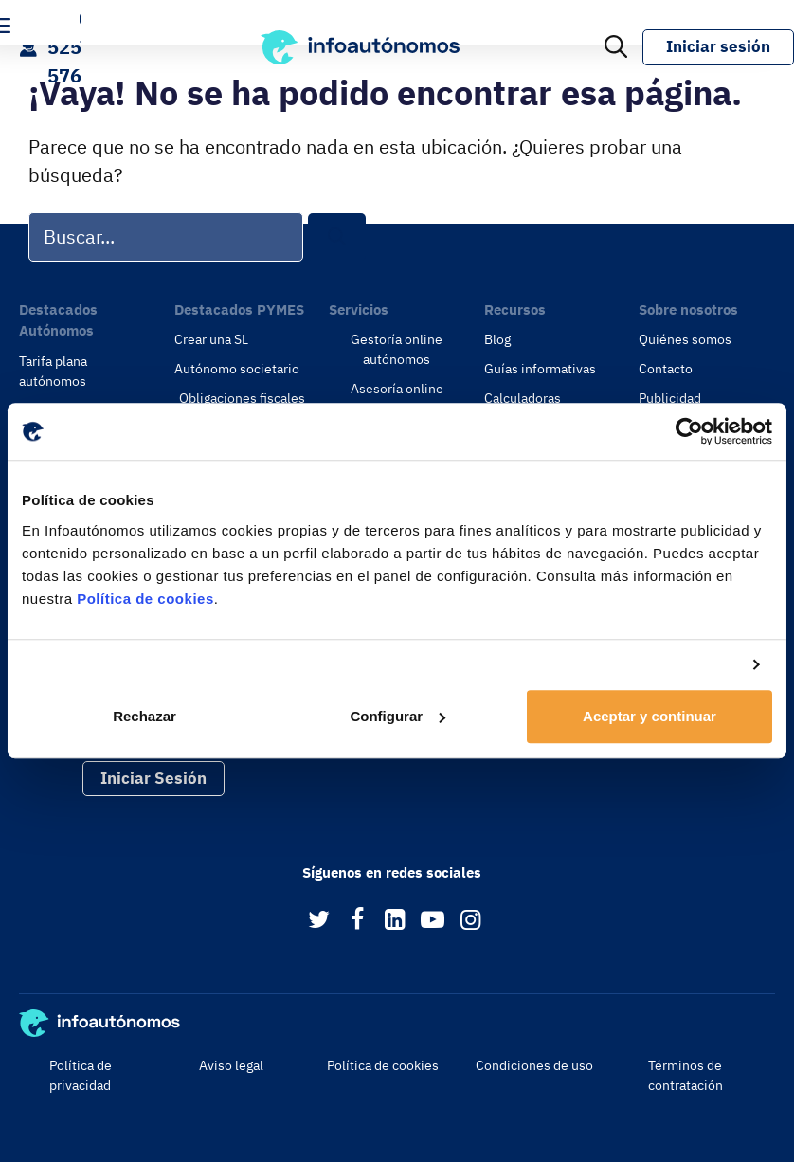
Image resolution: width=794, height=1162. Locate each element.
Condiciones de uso (534, 1065)
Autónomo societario (236, 368)
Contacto (666, 368)
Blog (497, 339)
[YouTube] (432, 921)
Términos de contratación (685, 1075)
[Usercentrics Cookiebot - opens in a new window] (689, 431)
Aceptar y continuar (649, 716)
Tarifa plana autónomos (53, 371)
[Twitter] (318, 921)
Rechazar (144, 716)
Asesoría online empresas (397, 398)
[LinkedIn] (394, 921)
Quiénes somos (685, 339)
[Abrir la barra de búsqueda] (616, 47)
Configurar (397, 716)
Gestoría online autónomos (396, 349)
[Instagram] (470, 921)
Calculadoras (522, 398)
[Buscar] (337, 237)
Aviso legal (231, 1065)
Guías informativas (540, 368)
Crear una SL (211, 339)
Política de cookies (145, 598)
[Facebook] (356, 921)
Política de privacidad (80, 1075)
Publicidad (670, 398)
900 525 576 (64, 47)
